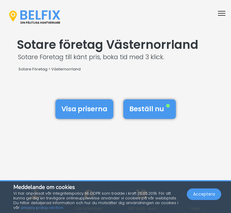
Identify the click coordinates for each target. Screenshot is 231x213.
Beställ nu (149, 109)
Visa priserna (84, 109)
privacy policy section (42, 207)
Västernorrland (66, 69)
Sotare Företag (32, 69)
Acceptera (204, 194)
